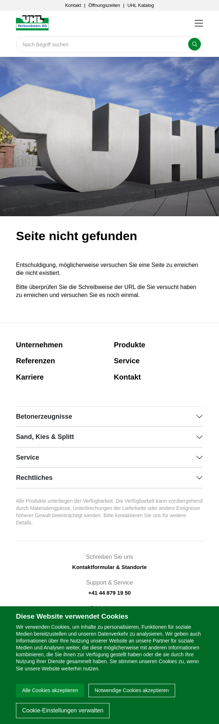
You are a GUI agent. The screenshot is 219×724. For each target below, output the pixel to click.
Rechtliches (34, 477)
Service (127, 361)
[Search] (109, 44)
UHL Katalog (140, 5)
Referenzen (35, 361)
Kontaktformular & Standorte (109, 567)
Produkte (129, 345)
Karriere (30, 377)
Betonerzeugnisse (44, 416)
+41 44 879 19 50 (109, 593)
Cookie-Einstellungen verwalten (62, 710)
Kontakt (73, 5)
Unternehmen (39, 345)
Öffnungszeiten (104, 5)
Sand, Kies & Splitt (45, 436)
